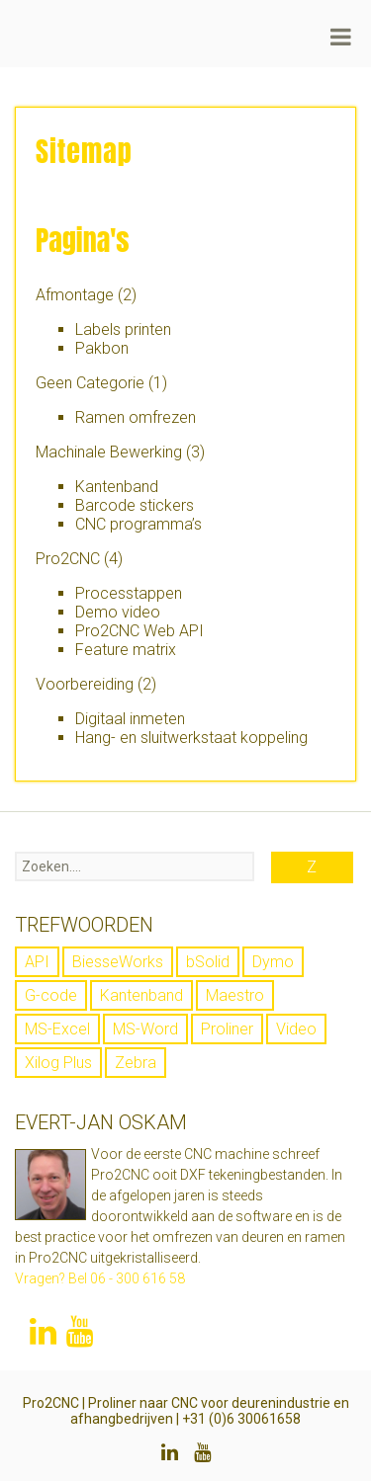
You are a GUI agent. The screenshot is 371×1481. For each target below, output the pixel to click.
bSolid (208, 961)
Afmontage (75, 295)
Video (296, 1029)
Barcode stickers (134, 505)
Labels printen (123, 329)
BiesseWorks (117, 961)
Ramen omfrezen (135, 417)
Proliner (227, 1029)
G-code (51, 995)
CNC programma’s (138, 524)
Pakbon (102, 348)
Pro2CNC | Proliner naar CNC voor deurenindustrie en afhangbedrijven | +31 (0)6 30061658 (186, 1411)
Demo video (117, 612)
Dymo (273, 961)
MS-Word (145, 1029)
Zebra (135, 1062)
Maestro (235, 995)
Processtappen (128, 593)
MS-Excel (57, 1029)
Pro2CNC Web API (139, 630)
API (37, 961)
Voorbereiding (85, 684)
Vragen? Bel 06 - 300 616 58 (100, 1278)
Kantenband (116, 486)
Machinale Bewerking (109, 452)
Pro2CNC (68, 558)
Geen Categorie (90, 382)
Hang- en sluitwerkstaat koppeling (191, 737)
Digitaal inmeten (130, 718)
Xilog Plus (58, 1062)
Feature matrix (125, 649)
